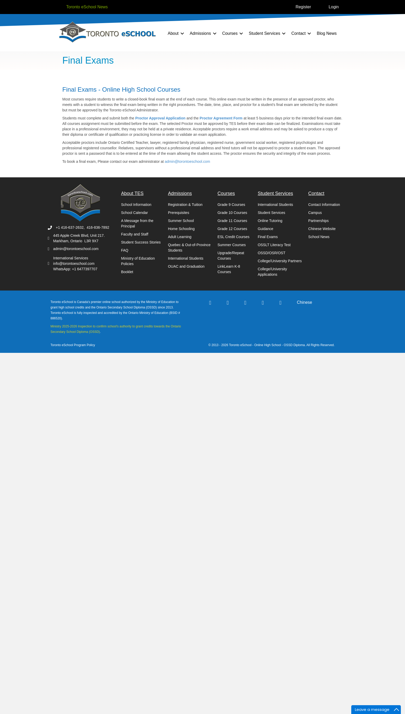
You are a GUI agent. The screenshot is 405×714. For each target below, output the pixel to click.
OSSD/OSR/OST (272, 253)
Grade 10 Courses (232, 213)
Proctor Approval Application (160, 118)
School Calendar (134, 213)
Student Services (264, 33)
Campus (315, 213)
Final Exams (268, 237)
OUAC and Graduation (186, 266)
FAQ (124, 250)
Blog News (326, 33)
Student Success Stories (141, 242)
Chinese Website (322, 229)
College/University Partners (280, 261)
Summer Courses (232, 245)
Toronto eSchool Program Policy (73, 345)
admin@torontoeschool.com (187, 161)
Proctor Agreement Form (222, 118)
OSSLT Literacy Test (274, 245)
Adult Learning (179, 237)
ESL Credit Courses (233, 237)
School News (318, 237)
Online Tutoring (270, 221)
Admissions (200, 33)
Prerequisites (178, 213)
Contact (298, 33)
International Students (185, 258)
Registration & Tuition (185, 205)
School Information (136, 205)
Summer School (181, 221)
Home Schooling (181, 229)
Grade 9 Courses (231, 205)
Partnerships (318, 221)
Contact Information (324, 205)
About (173, 33)
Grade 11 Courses (232, 221)
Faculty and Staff (134, 234)
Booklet (127, 272)
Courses (230, 33)
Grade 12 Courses (232, 229)
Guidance (265, 229)
